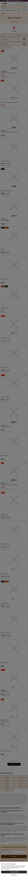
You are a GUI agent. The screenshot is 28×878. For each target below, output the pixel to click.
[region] (14, 870)
